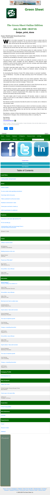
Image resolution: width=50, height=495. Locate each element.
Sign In (46, 133)
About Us (22, 139)
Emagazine (14, 488)
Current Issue (25, 160)
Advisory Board (41, 490)
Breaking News (37, 488)
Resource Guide (31, 136)
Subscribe (4, 133)
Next (11, 128)
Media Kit (15, 139)
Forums (8, 136)
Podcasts (6, 490)
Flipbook (20, 488)
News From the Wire (28, 488)
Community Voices (24, 490)
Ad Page (39, 136)
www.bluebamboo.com (8, 120)
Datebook (14, 136)
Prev (6, 128)
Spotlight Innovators (5, 139)
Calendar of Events (14, 490)
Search (46, 139)
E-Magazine (22, 136)
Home (2, 136)
